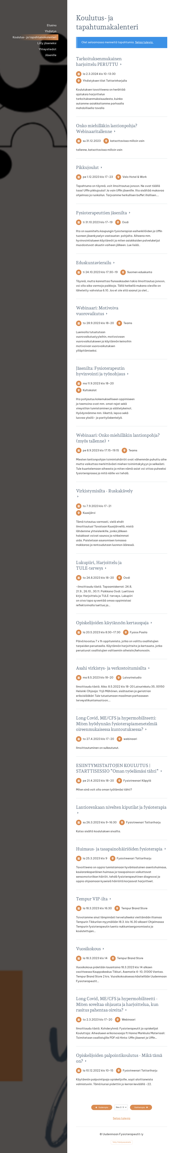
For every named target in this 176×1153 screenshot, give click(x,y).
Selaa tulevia (121, 1118)
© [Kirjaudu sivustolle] (101, 1134)
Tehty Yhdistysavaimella (122, 1142)
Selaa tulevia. (144, 42)
